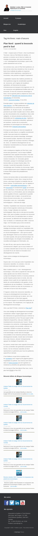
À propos (18, 18)
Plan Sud (28, 308)
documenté (9, 187)
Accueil (6, 18)
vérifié (24, 187)
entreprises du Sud (21, 118)
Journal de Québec (14, 100)
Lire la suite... (30, 394)
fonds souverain (13, 363)
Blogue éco (7, 24)
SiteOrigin (17, 532)
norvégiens (9, 358)
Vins (5, 30)
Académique (22, 24)
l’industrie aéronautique (19, 126)
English (15, 30)
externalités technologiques (19, 185)
